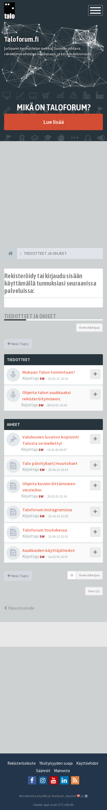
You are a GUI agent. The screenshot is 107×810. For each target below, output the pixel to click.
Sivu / (94, 591)
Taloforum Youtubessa (44, 530)
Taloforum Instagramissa (47, 509)
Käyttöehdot (87, 763)
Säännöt (43, 770)
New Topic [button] (18, 343)
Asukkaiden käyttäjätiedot (48, 550)
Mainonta (62, 770)
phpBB (42, 796)
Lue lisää (53, 121)
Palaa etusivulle (19, 608)
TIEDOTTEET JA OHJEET (30, 316)
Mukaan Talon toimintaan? (48, 372)
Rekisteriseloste (21, 763)
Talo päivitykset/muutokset (50, 463)
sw (42, 378)
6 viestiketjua (89, 327)
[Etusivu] (10, 253)
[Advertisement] (53, 194)
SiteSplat (57, 796)
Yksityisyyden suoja (56, 763)
